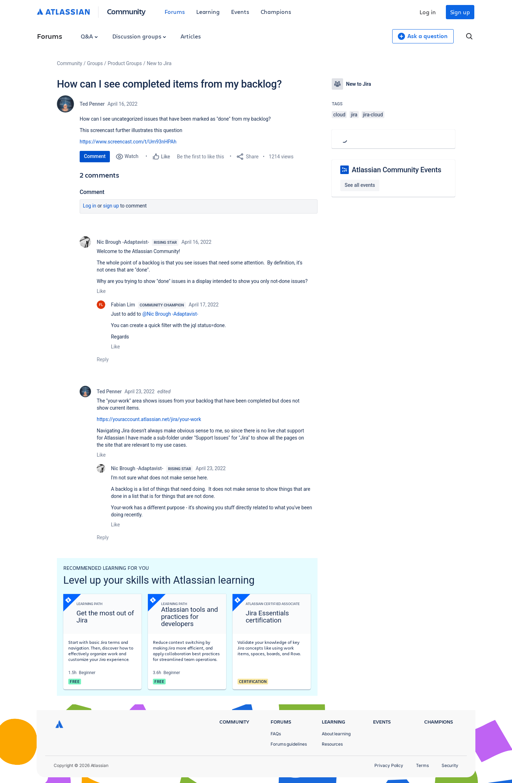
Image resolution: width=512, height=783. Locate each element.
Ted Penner (92, 104)
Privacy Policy (388, 765)
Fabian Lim (123, 305)
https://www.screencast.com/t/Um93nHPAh (128, 141)
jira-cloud (373, 114)
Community (126, 11)
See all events (360, 185)
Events (240, 11)
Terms (422, 765)
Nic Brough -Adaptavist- (123, 242)
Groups (95, 63)
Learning (208, 11)
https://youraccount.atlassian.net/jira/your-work (149, 419)
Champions (276, 11)
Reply (103, 359)
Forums (175, 11)
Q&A (89, 36)
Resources (332, 744)
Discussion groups (139, 36)
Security (450, 765)
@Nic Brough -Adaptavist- (170, 314)
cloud (339, 114)
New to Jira (159, 63)
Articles (191, 36)
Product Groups (125, 63)
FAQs (276, 733)
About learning (336, 733)
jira (354, 114)
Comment (95, 156)
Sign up (460, 12)
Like (101, 291)
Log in (428, 12)
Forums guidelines (289, 744)
